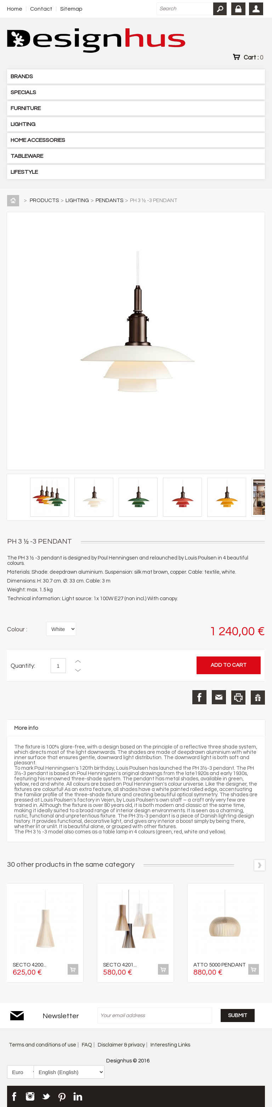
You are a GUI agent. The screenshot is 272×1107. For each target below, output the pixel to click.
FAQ (87, 1045)
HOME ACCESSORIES (38, 140)
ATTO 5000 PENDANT (219, 965)
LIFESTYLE (24, 172)
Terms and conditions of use (42, 1045)
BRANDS (22, 76)
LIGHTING (23, 124)
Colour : (17, 629)
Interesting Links (170, 1045)
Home (14, 9)
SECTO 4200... (29, 965)
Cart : (253, 57)
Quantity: (23, 666)
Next (259, 865)
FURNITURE (26, 108)
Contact (41, 9)
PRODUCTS (44, 200)
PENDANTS (109, 200)
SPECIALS (23, 92)
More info (26, 728)
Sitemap (71, 9)
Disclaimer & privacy (121, 1045)
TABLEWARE (27, 156)
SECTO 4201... (120, 965)
